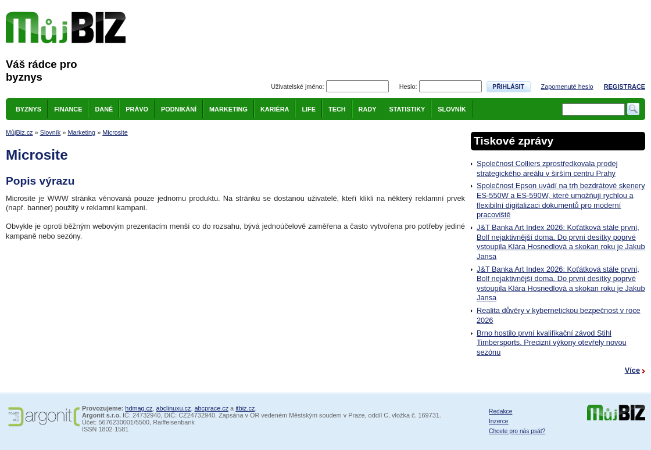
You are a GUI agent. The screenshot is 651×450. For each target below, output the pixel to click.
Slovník (452, 109)
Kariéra (274, 109)
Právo (137, 109)
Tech (337, 109)
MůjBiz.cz (19, 132)
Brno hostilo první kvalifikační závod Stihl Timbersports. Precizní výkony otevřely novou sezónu (552, 343)
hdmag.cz (138, 408)
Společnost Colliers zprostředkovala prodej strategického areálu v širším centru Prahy (547, 168)
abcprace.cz (211, 408)
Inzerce (499, 421)
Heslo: (408, 86)
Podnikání (178, 109)
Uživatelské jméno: (297, 86)
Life (309, 109)
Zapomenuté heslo (567, 86)
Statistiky (407, 109)
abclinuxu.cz (173, 408)
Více (632, 370)
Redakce (500, 411)
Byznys (28, 109)
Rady (368, 109)
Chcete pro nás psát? (517, 431)
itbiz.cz (245, 408)
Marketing (228, 109)
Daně (104, 109)
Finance (68, 109)
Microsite (115, 132)
